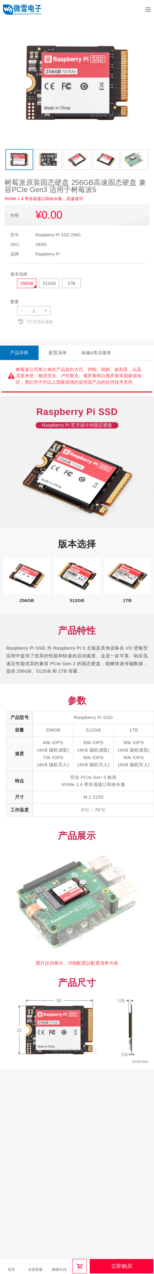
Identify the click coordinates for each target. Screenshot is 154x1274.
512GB (49, 283)
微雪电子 (22, 9)
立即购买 (121, 1266)
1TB (71, 283)
